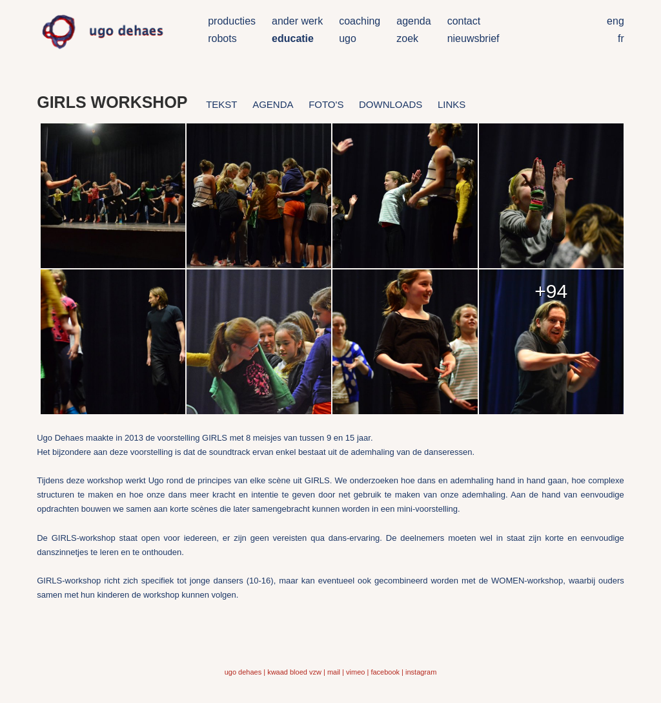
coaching (359, 21)
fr (621, 38)
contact (464, 21)
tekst (221, 104)
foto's (326, 104)
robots (222, 38)
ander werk (297, 21)
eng (615, 21)
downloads (390, 104)
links (451, 104)
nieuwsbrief (473, 38)
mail (333, 672)
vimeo (355, 672)
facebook (385, 672)
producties (232, 21)
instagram (420, 672)
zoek (407, 38)
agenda (413, 21)
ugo (347, 38)
